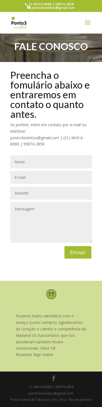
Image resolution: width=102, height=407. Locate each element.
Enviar (78, 252)
